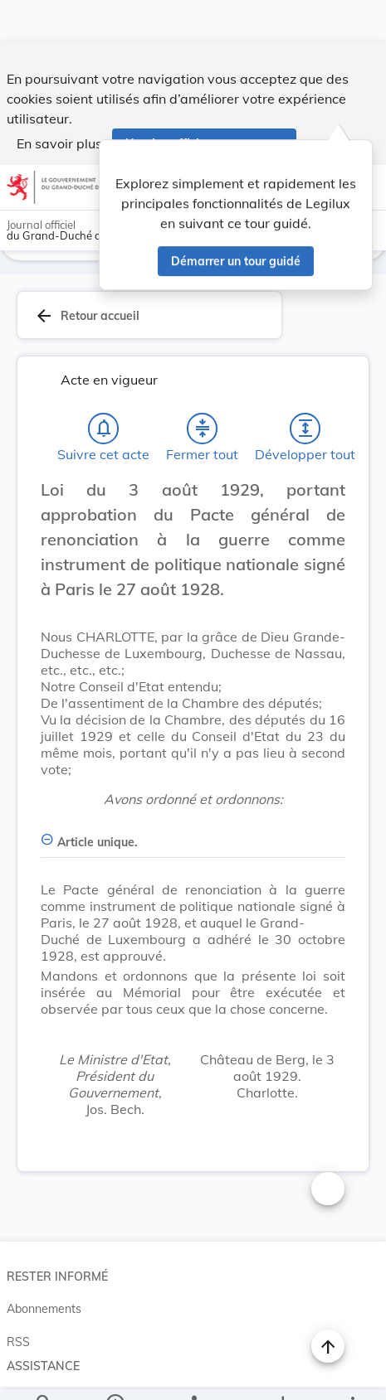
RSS (18, 1299)
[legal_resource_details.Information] (114, 1373)
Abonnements (44, 1266)
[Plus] (352, 1373)
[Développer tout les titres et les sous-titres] (305, 386)
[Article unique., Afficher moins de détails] (193, 790)
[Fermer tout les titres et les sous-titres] (202, 386)
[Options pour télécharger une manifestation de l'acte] (281, 1373)
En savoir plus (59, 101)
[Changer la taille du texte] (327, 1146)
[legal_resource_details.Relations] (193, 1373)
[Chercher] (44, 1373)
